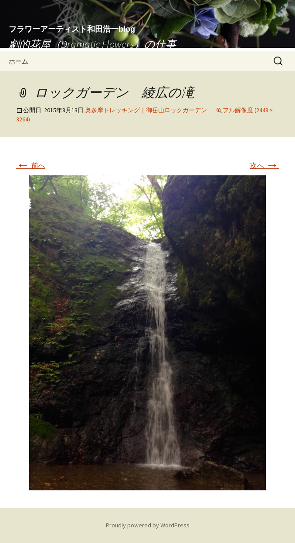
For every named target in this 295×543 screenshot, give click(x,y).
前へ (30, 165)
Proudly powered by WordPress (148, 525)
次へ (264, 165)
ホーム (18, 61)
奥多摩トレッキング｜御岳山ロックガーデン (146, 110)
